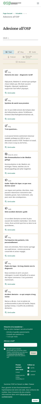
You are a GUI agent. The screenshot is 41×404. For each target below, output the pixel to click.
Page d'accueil (7, 13)
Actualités (19, 13)
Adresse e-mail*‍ (9, 341)
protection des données (15, 354)
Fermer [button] (35, 400)
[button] (37, 3)
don (26, 384)
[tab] (8, 52)
